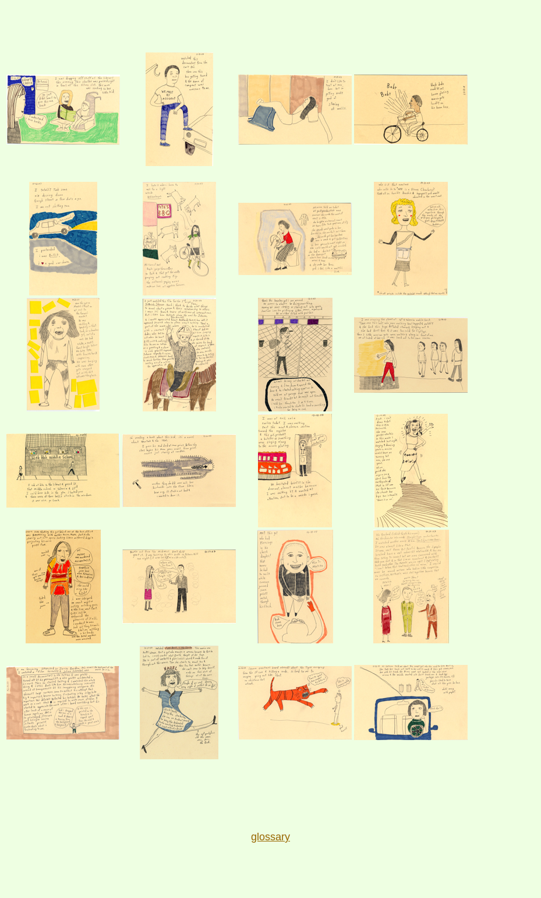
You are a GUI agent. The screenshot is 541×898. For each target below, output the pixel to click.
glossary (270, 837)
